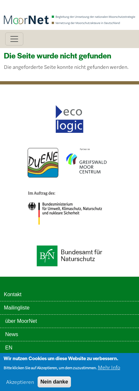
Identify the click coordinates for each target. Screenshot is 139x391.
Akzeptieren (20, 383)
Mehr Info (109, 368)
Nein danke (54, 383)
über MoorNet (21, 321)
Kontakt (12, 294)
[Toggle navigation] (14, 38)
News (11, 334)
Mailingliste (16, 307)
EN (8, 347)
